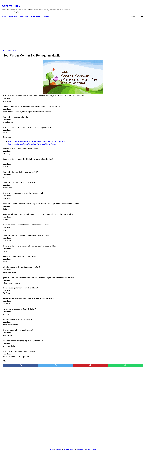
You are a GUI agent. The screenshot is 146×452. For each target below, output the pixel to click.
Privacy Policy (80, 380)
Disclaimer (59, 380)
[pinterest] (62, 363)
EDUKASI (48, 13)
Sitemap (94, 380)
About (88, 380)
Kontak (52, 380)
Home (5, 13)
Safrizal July (12, 4)
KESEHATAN (25, 13)
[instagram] (141, 7)
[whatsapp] (85, 363)
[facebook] (128, 7)
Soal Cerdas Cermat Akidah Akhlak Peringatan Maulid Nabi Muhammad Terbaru (37, 140)
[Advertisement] (50, 32)
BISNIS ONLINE (37, 13)
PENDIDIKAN (14, 13)
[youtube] (136, 7)
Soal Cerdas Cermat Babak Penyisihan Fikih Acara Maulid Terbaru (32, 142)
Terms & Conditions (69, 380)
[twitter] (132, 7)
